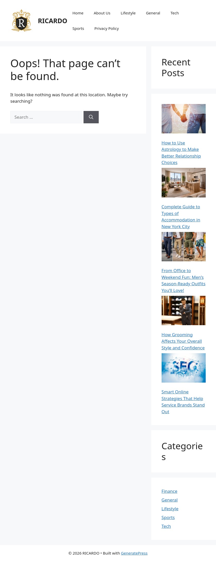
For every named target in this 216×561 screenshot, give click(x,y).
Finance (170, 491)
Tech (175, 12)
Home (78, 12)
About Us (102, 12)
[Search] (91, 117)
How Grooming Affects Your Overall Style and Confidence (183, 341)
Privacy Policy (106, 28)
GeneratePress (134, 553)
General (153, 12)
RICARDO (52, 20)
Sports (78, 28)
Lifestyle (128, 12)
